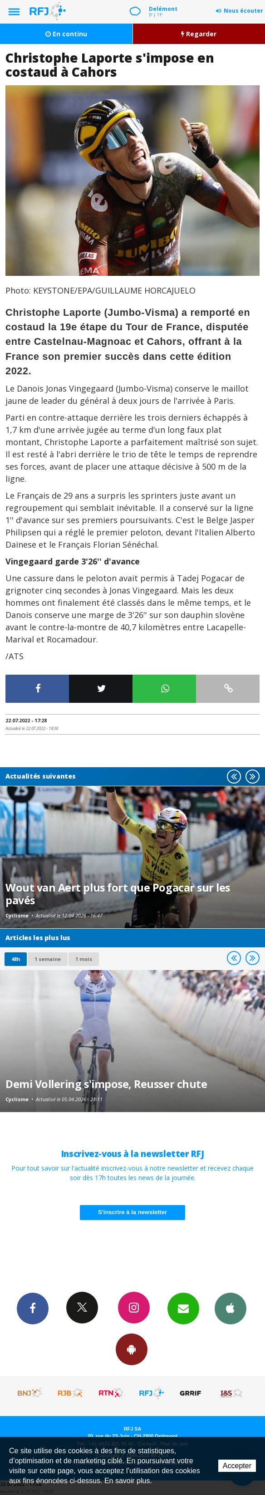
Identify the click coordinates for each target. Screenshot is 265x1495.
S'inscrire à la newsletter (132, 1212)
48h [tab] (15, 959)
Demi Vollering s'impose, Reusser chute (106, 1084)
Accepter (237, 1466)
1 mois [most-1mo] (83, 959)
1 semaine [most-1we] (47, 959)
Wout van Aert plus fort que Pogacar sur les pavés (117, 893)
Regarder (198, 33)
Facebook (33, 1308)
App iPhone (230, 1308)
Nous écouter (243, 11)
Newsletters (183, 1308)
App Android (131, 1348)
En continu (66, 33)
